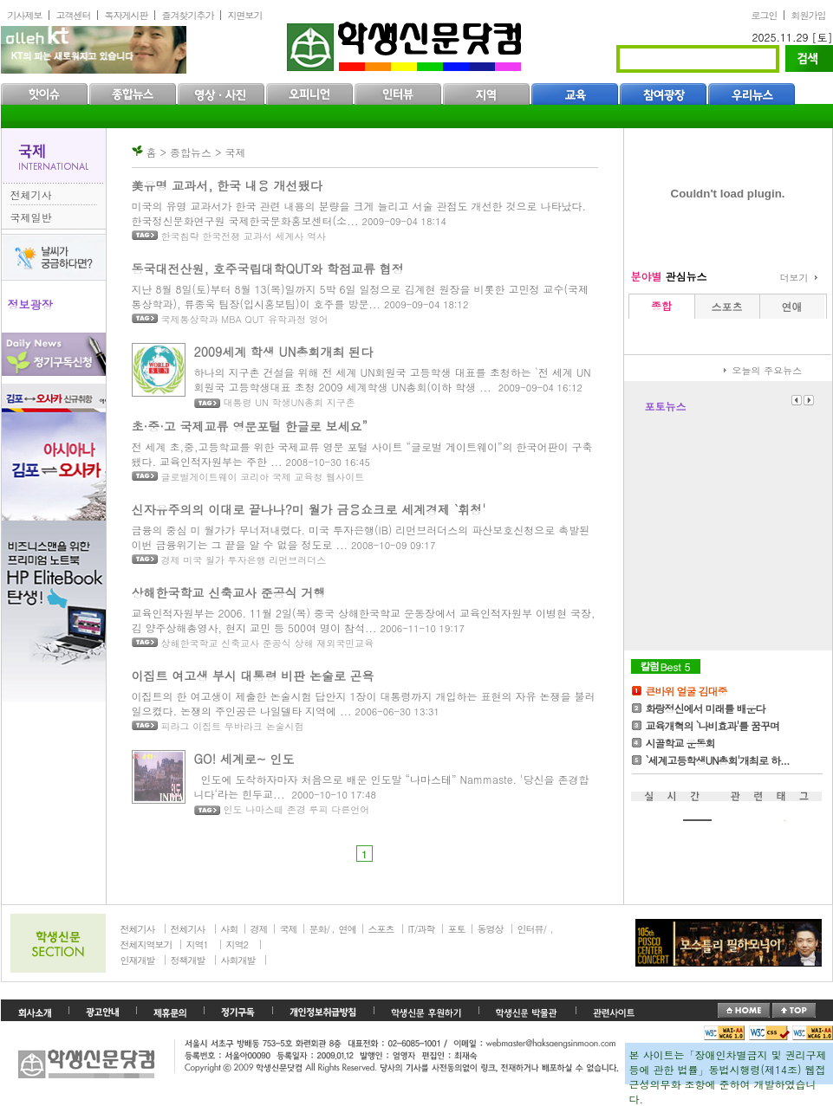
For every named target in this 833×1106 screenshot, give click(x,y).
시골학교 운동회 (680, 742)
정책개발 (188, 960)
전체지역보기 (146, 944)
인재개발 (137, 960)
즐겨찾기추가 (188, 15)
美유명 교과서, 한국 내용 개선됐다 (227, 185)
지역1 (197, 944)
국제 (288, 928)
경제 (259, 928)
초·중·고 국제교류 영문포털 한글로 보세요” (250, 426)
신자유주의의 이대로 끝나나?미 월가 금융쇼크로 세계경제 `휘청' (309, 509)
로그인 (765, 15)
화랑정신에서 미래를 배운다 (705, 708)
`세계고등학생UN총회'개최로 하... (718, 760)
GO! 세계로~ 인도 (244, 758)
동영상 (491, 928)
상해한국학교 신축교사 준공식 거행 (229, 592)
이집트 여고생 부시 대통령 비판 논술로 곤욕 (253, 675)
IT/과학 (421, 928)
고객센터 (73, 15)
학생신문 (406, 43)
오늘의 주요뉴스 (767, 370)
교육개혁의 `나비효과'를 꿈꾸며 (713, 725)
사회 (229, 928)
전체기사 (31, 194)
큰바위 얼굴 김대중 (686, 690)
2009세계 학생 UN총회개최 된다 (284, 351)
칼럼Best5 (665, 666)
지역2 (237, 944)
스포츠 (381, 928)
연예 (347, 928)
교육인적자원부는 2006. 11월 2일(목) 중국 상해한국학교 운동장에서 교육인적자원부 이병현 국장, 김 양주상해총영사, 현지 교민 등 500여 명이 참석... (363, 620)
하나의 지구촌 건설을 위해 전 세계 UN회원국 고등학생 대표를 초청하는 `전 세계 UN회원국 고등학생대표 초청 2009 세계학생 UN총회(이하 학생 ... (392, 379)
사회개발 (238, 960)
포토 (456, 928)
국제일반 (31, 217)
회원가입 (808, 15)
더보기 (794, 277)
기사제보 (25, 15)
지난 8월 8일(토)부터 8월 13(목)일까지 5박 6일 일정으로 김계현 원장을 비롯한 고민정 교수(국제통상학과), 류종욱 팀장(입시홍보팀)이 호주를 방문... (360, 296)
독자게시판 (126, 15)
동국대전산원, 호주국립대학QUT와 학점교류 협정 (268, 268)
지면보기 (245, 15)
